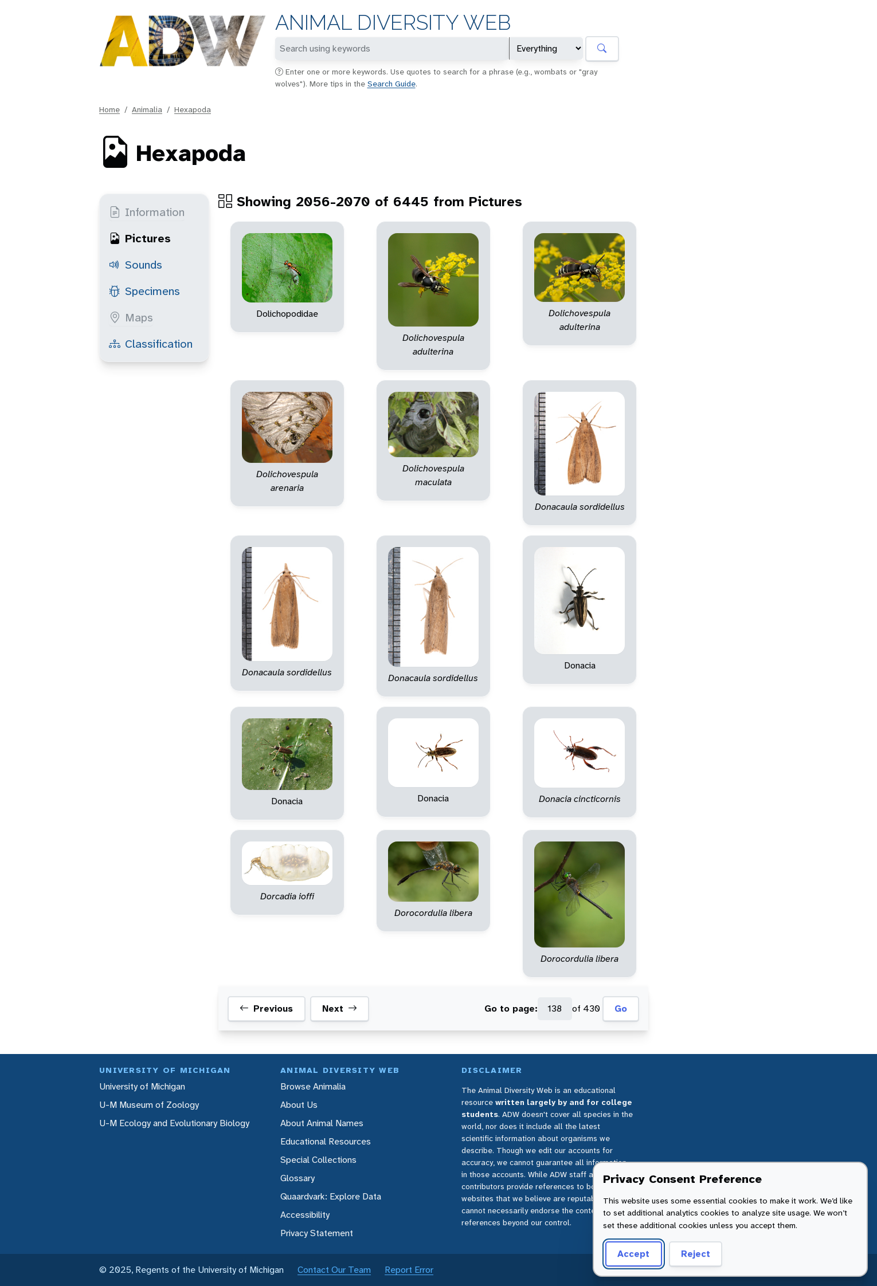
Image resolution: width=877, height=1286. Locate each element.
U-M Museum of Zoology (149, 1105)
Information (147, 212)
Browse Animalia (313, 1086)
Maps (131, 317)
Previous (266, 1009)
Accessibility (305, 1215)
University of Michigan (142, 1086)
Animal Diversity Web (393, 23)
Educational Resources (325, 1141)
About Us (299, 1105)
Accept (632, 1254)
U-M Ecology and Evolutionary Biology (174, 1123)
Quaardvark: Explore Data (330, 1196)
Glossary (297, 1178)
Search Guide (391, 83)
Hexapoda (192, 109)
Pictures (140, 238)
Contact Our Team (334, 1270)
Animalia (147, 109)
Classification (151, 343)
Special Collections (318, 1160)
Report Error (409, 1270)
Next (339, 1009)
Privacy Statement (316, 1233)
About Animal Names (321, 1123)
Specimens (144, 291)
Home (109, 109)
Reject (691, 1254)
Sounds (135, 264)
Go (620, 1008)
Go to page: (511, 1008)
